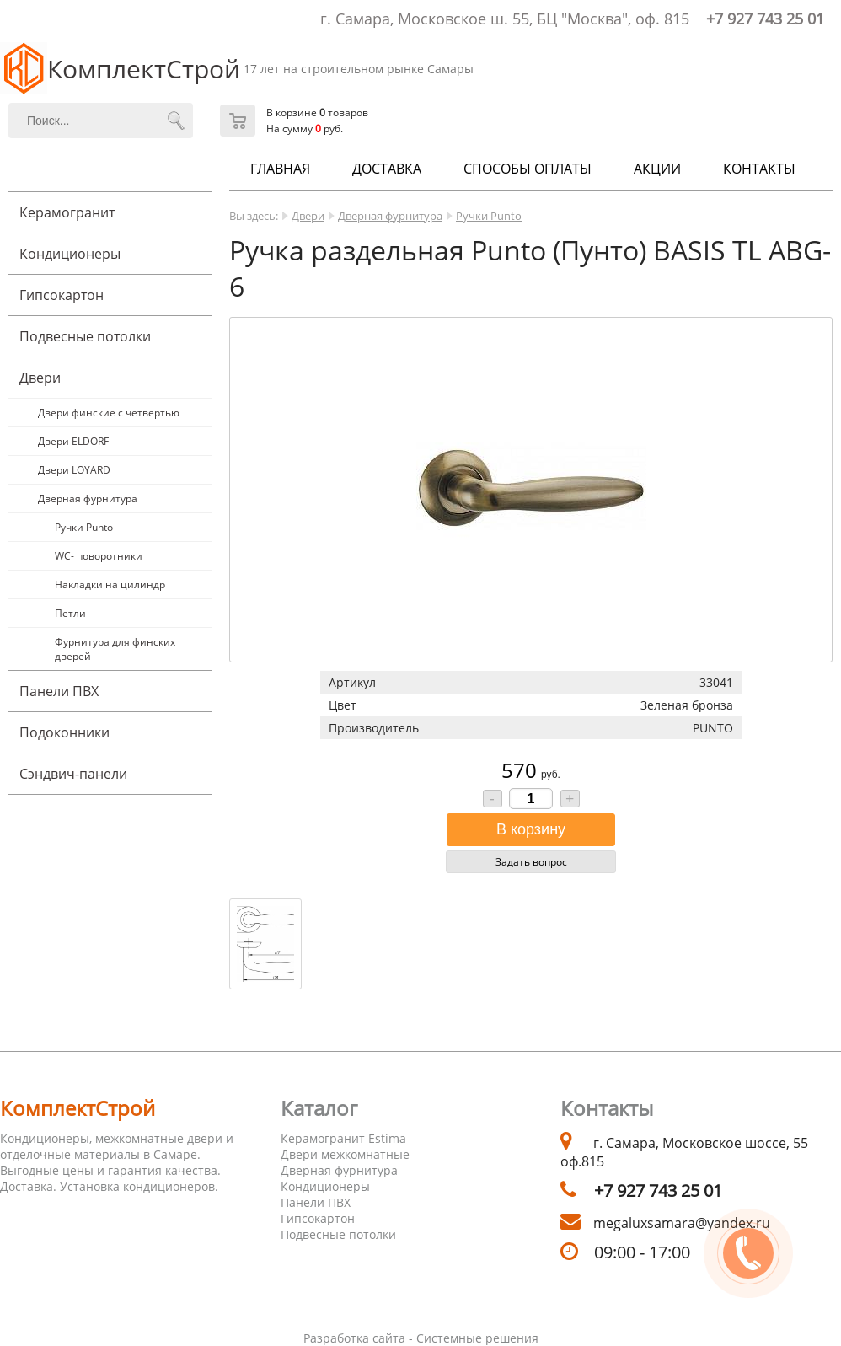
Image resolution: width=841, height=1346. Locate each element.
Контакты (759, 168)
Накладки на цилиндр (110, 584)
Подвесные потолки (85, 336)
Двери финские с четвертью (108, 412)
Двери (40, 377)
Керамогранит (67, 212)
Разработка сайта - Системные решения (420, 1338)
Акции (657, 168)
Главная (280, 168)
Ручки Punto (84, 527)
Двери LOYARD (74, 470)
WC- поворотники (98, 556)
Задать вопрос (531, 862)
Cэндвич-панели (73, 773)
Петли (70, 613)
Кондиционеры (70, 253)
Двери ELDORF (73, 441)
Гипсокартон (61, 295)
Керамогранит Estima (343, 1138)
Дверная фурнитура (87, 498)
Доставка (386, 168)
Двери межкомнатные (345, 1154)
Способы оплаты (527, 168)
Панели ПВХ (59, 691)
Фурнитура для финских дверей (115, 649)
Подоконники (64, 732)
